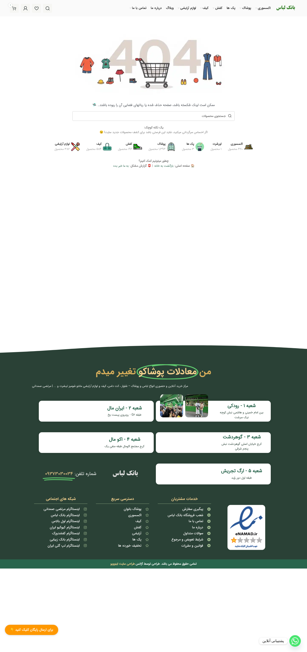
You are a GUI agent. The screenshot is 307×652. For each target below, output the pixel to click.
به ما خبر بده (121, 166)
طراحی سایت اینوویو (122, 550)
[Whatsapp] (295, 641)
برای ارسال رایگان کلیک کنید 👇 (31, 629)
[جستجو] (47, 8)
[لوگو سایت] (285, 8)
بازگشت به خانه (164, 166)
